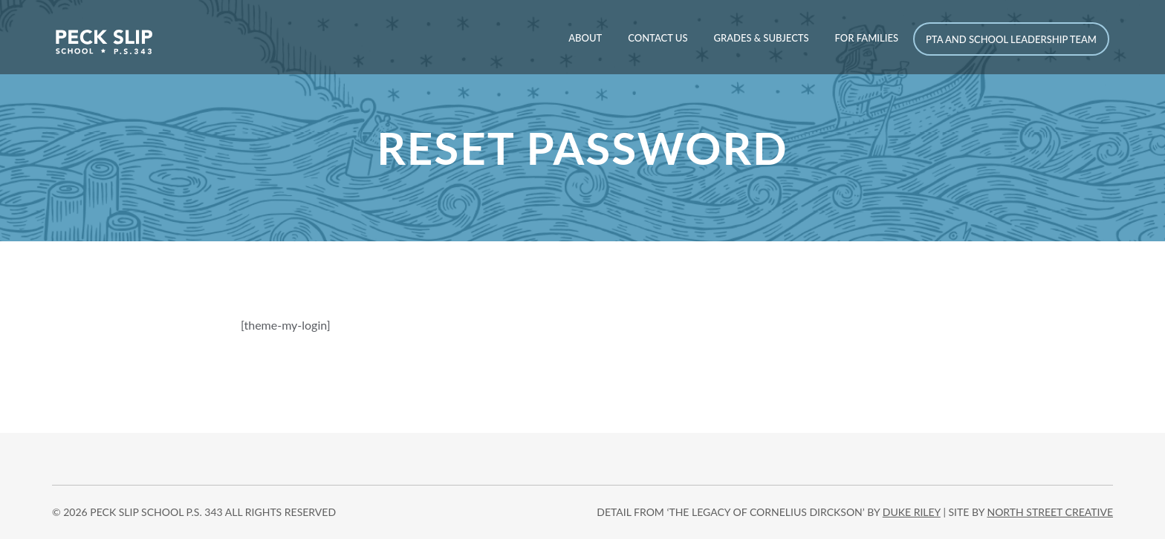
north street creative (1050, 512)
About (585, 38)
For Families (866, 38)
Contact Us (657, 38)
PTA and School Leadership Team (1011, 39)
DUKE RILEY (912, 512)
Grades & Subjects (760, 38)
